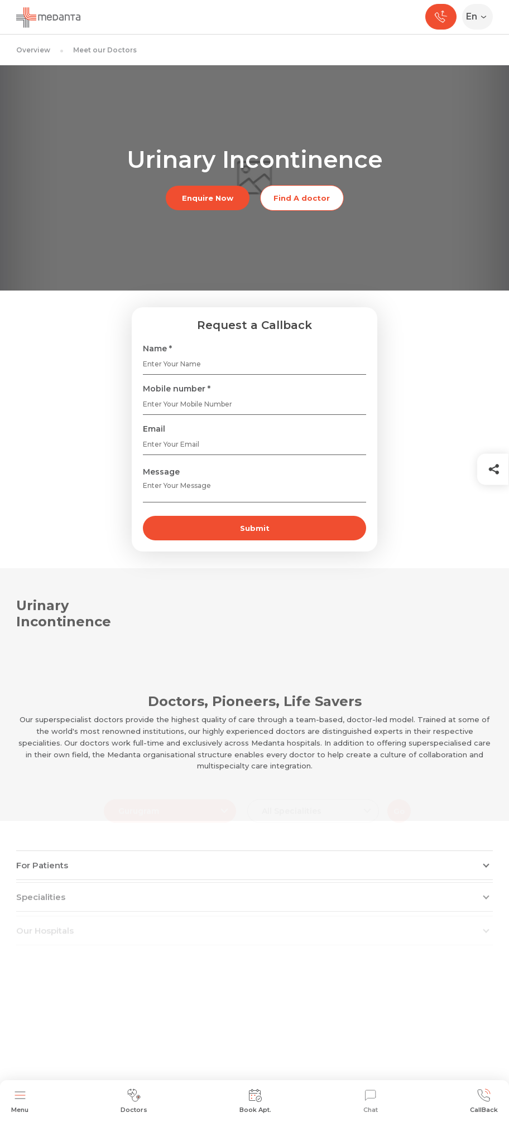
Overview (33, 50)
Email (154, 429)
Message (161, 472)
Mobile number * (176, 389)
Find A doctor (301, 198)
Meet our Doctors (105, 50)
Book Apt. (255, 1101)
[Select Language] (479, 16)
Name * (157, 349)
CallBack (484, 1101)
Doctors (134, 1101)
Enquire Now (207, 198)
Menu (19, 1101)
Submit (255, 528)
